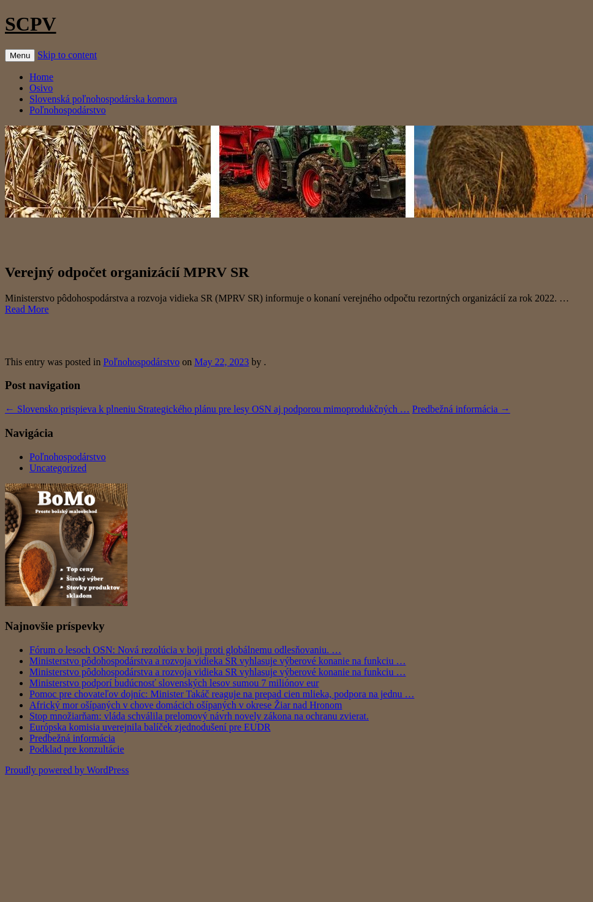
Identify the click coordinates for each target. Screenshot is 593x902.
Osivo (41, 88)
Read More (27, 309)
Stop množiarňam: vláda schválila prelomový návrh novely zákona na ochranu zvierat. (199, 716)
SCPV (30, 24)
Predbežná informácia (461, 409)
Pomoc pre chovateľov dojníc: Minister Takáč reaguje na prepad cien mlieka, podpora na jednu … (221, 694)
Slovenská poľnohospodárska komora (103, 99)
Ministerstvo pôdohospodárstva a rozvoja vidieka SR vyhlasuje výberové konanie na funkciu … (217, 661)
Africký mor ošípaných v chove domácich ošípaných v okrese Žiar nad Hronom (185, 705)
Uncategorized (57, 468)
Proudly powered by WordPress (67, 770)
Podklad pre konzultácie (76, 749)
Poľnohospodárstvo (67, 110)
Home (41, 77)
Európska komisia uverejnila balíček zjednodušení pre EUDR (150, 727)
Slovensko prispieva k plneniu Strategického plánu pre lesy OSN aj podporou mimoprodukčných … (207, 409)
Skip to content (67, 55)
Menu (20, 55)
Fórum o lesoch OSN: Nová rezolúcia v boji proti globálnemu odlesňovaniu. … (185, 650)
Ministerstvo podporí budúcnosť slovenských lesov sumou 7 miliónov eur (174, 683)
